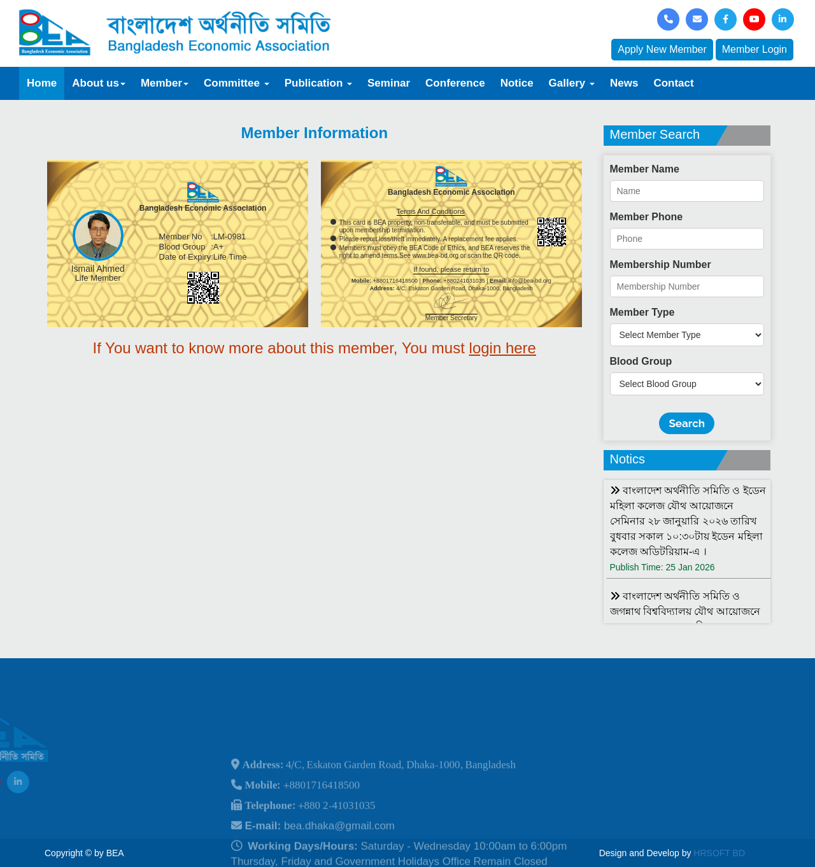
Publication (318, 83)
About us (98, 83)
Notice (517, 83)
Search (687, 423)
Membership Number (660, 264)
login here (502, 347)
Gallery (572, 83)
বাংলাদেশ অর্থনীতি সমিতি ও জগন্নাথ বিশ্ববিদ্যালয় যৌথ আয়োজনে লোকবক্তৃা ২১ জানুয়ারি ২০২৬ (685, 611)
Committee (236, 83)
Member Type (642, 312)
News (624, 83)
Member (164, 83)
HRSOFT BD (719, 853)
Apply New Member (662, 49)
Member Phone (646, 216)
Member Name (644, 169)
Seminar (388, 83)
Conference (455, 83)
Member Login (754, 49)
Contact (673, 83)
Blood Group (641, 361)
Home (42, 83)
